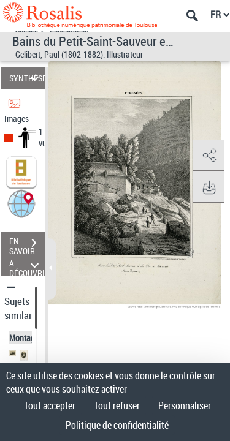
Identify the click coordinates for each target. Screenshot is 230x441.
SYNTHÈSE (27, 78)
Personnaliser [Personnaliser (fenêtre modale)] (184, 405)
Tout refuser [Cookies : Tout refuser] (117, 405)
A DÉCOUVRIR (27, 265)
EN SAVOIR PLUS (27, 244)
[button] (21, 203)
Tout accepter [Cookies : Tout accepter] (49, 405)
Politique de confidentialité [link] (117, 425)
